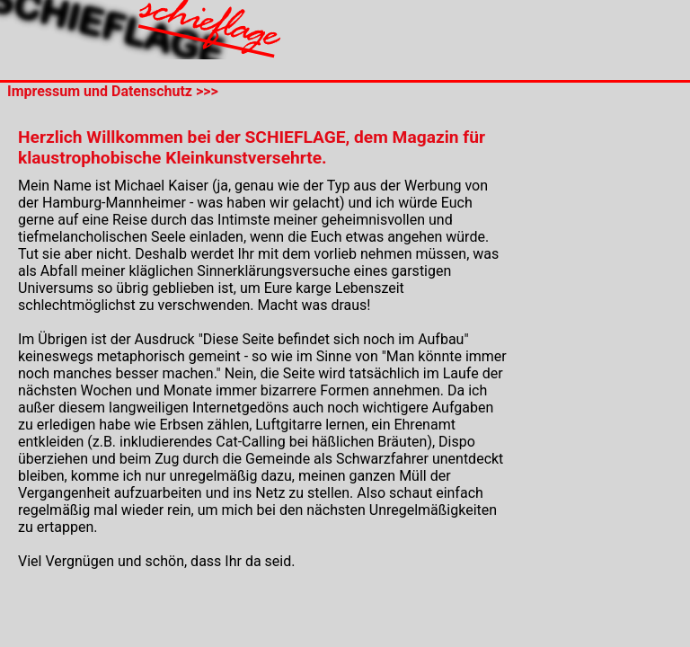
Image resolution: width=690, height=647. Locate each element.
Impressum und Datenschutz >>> (109, 91)
